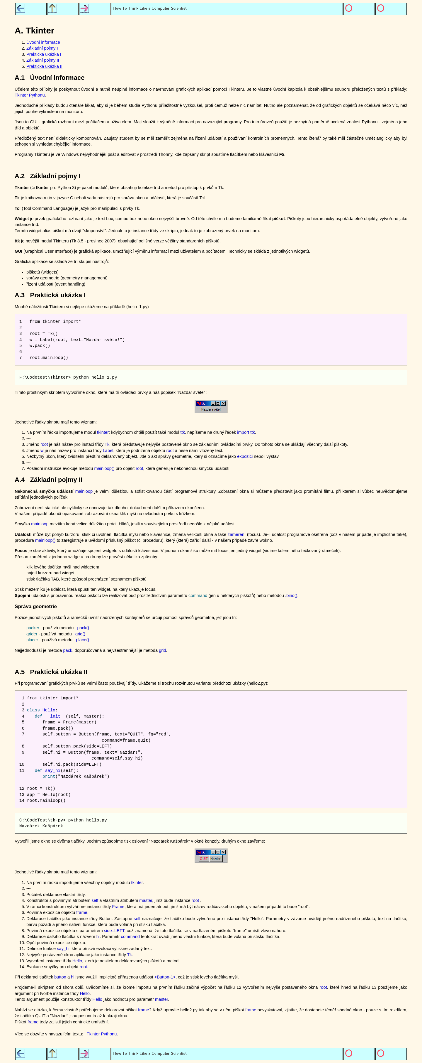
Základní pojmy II (42, 60)
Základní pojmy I (42, 48)
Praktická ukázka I (43, 54)
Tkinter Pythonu (30, 95)
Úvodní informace (43, 42)
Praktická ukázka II (44, 66)
